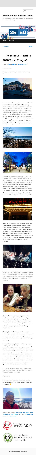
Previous (6, 46)
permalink (13, 416)
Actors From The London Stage (24, 412)
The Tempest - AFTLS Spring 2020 (12, 414)
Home (4, 40)
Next (31, 46)
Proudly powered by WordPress (18, 451)
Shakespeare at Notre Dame (18, 15)
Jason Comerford (22, 64)
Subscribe (11, 40)
